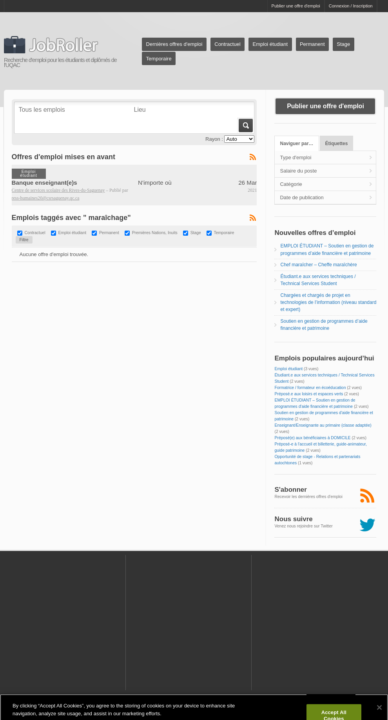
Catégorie (291, 184)
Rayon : (214, 139)
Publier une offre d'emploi (296, 6)
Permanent (312, 44)
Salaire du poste (298, 171)
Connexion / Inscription (351, 6)
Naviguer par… (297, 143)
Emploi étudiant (270, 44)
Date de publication (301, 197)
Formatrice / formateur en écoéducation (310, 387)
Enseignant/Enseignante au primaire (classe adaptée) (322, 425)
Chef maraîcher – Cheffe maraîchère (318, 264)
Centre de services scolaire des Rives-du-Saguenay (58, 190)
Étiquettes (336, 143)
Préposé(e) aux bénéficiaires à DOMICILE (312, 438)
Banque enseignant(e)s (44, 182)
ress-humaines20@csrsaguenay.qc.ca (46, 198)
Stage (343, 44)
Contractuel (227, 44)
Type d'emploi (295, 157)
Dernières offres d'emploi (174, 44)
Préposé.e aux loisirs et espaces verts (308, 394)
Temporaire (159, 59)
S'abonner (290, 489)
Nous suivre (293, 519)
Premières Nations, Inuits (155, 233)
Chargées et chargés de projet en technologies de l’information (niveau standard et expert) (328, 303)
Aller (245, 125)
